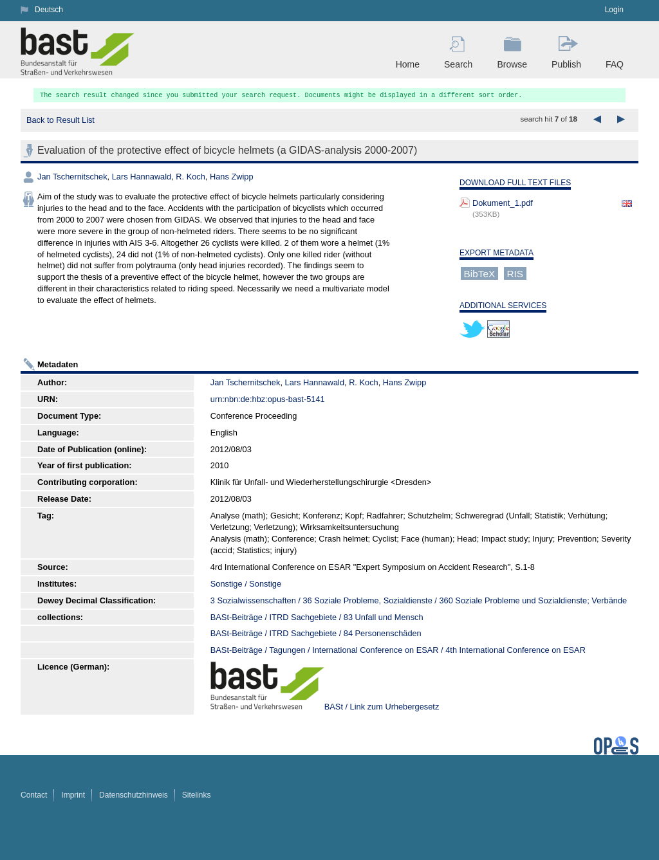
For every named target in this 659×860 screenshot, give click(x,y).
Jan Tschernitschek (72, 176)
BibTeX (480, 273)
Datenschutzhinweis (133, 795)
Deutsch (49, 9)
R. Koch (190, 176)
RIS (514, 273)
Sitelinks (196, 795)
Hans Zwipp (232, 176)
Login (614, 9)
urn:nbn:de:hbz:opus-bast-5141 (267, 399)
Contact (34, 795)
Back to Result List (60, 120)
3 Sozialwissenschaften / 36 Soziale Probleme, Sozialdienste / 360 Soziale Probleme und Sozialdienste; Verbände (418, 600)
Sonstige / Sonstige (245, 584)
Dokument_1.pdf (502, 203)
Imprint (73, 795)
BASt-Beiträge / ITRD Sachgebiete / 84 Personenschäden (316, 633)
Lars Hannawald (141, 176)
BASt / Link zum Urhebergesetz (382, 706)
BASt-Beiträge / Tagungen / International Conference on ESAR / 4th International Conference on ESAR (398, 650)
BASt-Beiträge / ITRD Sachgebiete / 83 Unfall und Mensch (316, 617)
